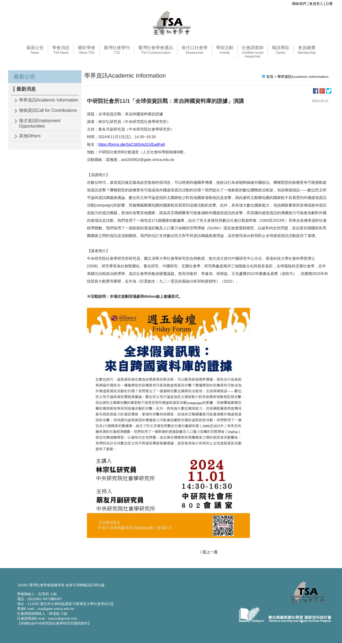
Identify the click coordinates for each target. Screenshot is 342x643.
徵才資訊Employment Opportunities (40, 123)
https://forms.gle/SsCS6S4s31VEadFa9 (131, 144)
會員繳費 (307, 50)
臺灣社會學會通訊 (155, 50)
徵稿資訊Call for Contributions (48, 110)
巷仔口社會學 (194, 50)
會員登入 (316, 4)
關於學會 (86, 50)
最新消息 (26, 89)
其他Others (30, 136)
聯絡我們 (299, 4)
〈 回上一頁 (208, 552)
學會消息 (61, 50)
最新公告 (35, 50)
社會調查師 (252, 51)
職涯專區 (280, 50)
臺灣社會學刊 (117, 50)
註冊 (329, 4)
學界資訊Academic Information (49, 100)
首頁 (269, 77)
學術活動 (224, 50)
